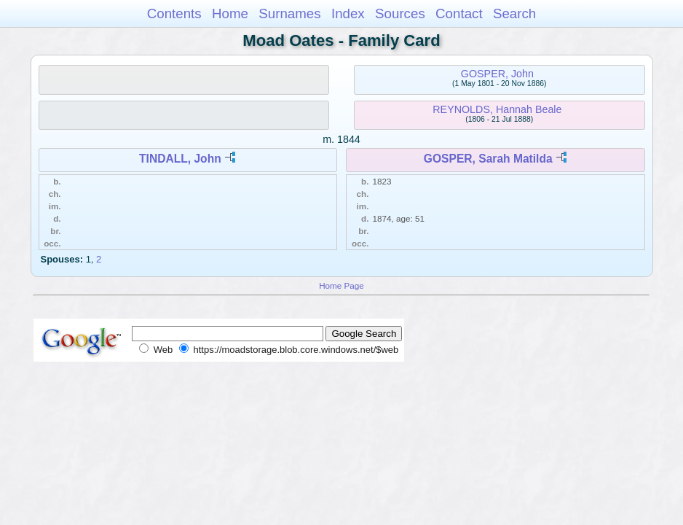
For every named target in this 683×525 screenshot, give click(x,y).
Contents (174, 13)
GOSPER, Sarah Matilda (488, 158)
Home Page (341, 285)
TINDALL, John (180, 158)
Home (230, 13)
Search (514, 13)
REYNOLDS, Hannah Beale (497, 109)
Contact (459, 13)
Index (348, 13)
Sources (400, 13)
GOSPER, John (497, 73)
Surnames (289, 13)
